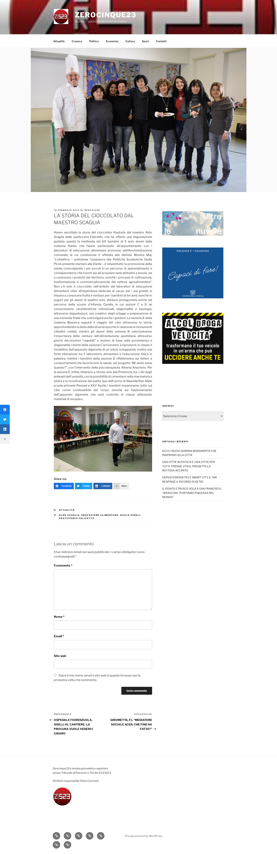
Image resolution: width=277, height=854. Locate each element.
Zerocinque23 (106, 15)
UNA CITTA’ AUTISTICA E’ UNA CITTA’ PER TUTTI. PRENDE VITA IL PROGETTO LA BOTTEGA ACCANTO (188, 466)
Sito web (60, 656)
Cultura (130, 41)
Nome (59, 616)
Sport (145, 41)
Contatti (161, 41)
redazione (92, 210)
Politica (94, 41)
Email (59, 636)
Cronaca (77, 41)
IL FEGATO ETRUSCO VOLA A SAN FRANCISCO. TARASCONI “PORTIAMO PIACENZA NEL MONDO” (191, 493)
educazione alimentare (99, 515)
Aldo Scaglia (69, 515)
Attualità (59, 41)
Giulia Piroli (130, 515)
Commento (63, 565)
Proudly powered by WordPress (143, 835)
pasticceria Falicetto (77, 518)
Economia (112, 41)
